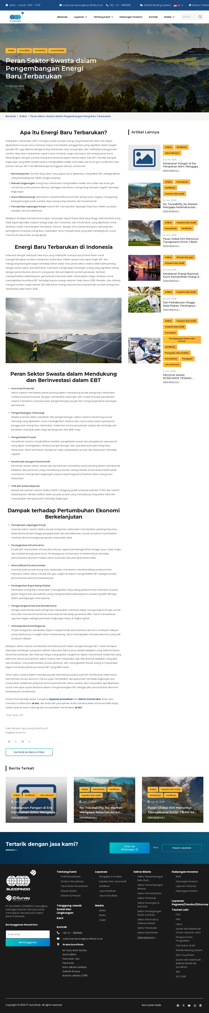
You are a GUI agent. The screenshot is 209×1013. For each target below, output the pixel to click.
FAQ (178, 914)
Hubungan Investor (185, 872)
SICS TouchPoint (185, 955)
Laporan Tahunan (186, 886)
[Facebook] (178, 1005)
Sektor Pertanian (146, 898)
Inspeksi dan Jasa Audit (112, 881)
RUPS (178, 876)
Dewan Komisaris (71, 895)
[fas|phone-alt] (60, 933)
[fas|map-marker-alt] (60, 944)
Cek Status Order (185, 945)
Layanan (101, 872)
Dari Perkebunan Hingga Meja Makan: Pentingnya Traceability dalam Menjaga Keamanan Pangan (181, 307)
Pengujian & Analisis (110, 876)
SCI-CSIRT (181, 976)
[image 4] (16, 16)
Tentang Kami (67, 872)
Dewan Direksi (69, 891)
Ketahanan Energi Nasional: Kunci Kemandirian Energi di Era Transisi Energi (181, 276)
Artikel (102, 910)
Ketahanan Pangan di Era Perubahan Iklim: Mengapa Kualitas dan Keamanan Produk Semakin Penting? (180, 168)
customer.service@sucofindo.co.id (82, 938)
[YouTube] (189, 1005)
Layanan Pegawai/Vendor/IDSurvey (190, 902)
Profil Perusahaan (71, 876)
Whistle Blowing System (189, 950)
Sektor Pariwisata (147, 928)
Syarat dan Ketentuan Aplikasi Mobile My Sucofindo (188, 963)
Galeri (102, 920)
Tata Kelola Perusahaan (74, 886)
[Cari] (200, 17)
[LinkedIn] (200, 1005)
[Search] (192, 17)
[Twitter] (183, 1005)
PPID (178, 919)
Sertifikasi (104, 886)
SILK (178, 971)
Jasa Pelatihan (107, 891)
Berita (102, 915)
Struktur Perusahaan (72, 881)
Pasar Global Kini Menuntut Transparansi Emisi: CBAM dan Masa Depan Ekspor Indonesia (181, 243)
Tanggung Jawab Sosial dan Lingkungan (69, 909)
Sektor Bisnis (142, 872)
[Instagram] (195, 1005)
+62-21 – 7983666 (72, 933)
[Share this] (9, 741)
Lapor (179, 924)
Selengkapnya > (146, 937)
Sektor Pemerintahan (149, 893)
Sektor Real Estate (147, 932)
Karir (60, 918)
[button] (178, 5)
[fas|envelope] (60, 939)
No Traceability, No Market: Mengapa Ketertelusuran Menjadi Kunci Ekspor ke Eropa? (180, 209)
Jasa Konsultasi (108, 895)
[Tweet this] (15, 741)
